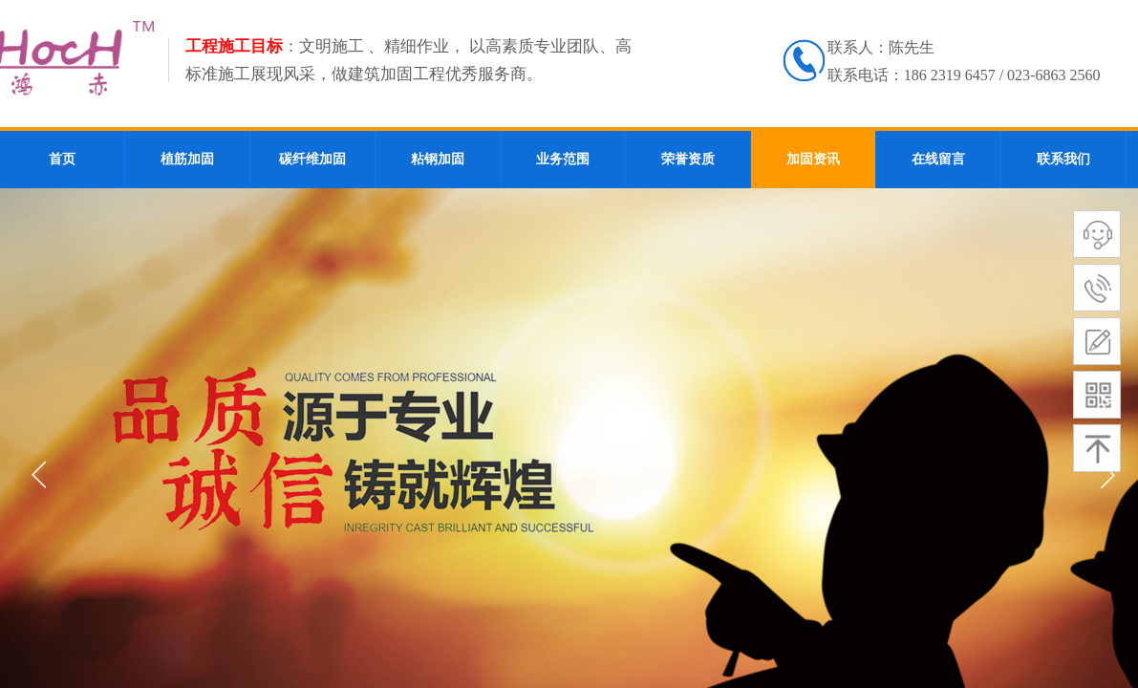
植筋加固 (187, 159)
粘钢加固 (437, 159)
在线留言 (938, 159)
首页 (62, 159)
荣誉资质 (688, 159)
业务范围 (563, 159)
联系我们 (1063, 159)
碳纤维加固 (312, 159)
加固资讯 (813, 159)
